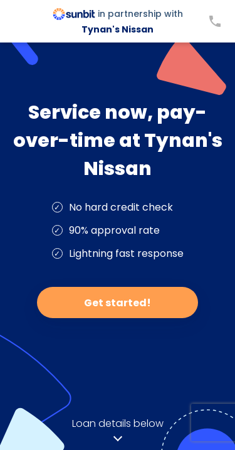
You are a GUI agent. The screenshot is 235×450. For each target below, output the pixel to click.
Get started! (117, 303)
